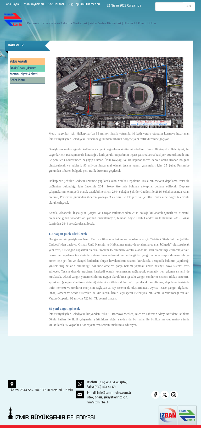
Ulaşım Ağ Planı (134, 23)
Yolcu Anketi (18, 61)
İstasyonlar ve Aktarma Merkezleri (64, 23)
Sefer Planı (17, 80)
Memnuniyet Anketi (23, 74)
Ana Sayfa (13, 4)
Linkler (151, 23)
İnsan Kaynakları (34, 4)
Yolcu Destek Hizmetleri (105, 23)
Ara (189, 6)
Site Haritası (56, 4)
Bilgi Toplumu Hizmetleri (84, 4)
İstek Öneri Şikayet (23, 68)
